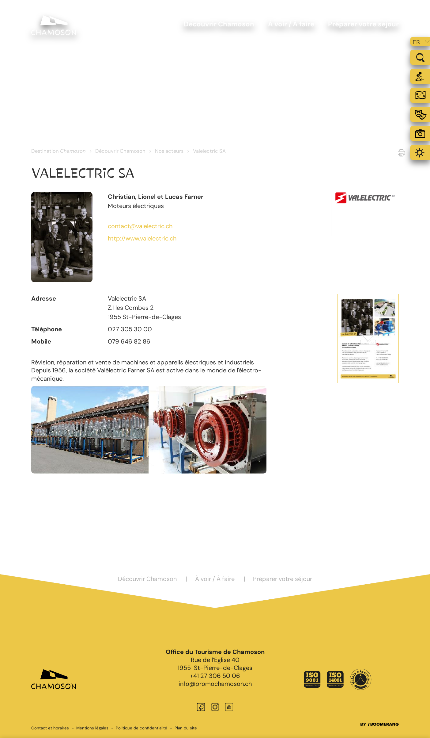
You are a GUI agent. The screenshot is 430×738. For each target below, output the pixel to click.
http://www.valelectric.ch (142, 238)
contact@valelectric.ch (140, 226)
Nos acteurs (169, 151)
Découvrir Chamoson (120, 151)
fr (416, 42)
